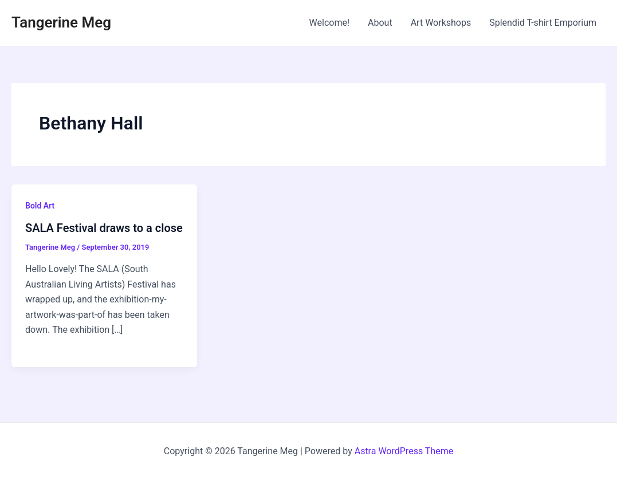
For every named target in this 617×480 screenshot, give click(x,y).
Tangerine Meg (61, 22)
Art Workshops (441, 22)
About (380, 22)
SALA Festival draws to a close (104, 228)
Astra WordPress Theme (404, 451)
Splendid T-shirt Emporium (542, 22)
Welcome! (329, 22)
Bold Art (39, 205)
